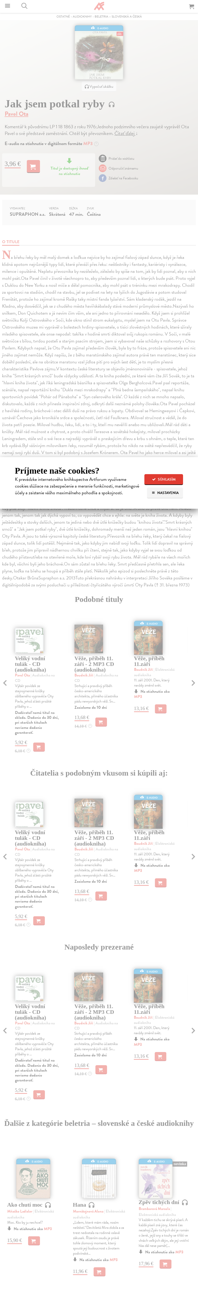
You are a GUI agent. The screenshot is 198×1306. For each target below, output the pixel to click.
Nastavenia (165, 493)
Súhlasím (164, 479)
